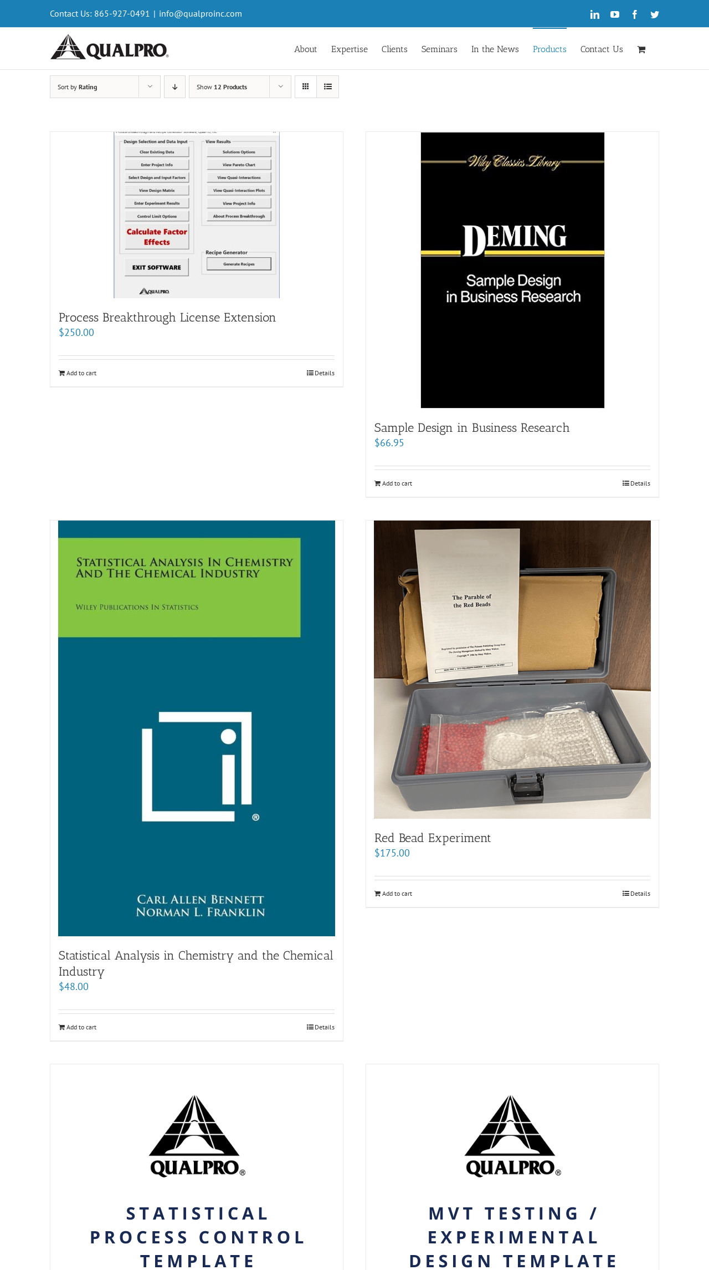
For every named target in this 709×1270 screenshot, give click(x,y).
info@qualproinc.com (200, 13)
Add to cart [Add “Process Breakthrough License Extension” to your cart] (81, 373)
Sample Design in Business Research (472, 427)
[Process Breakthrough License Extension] (196, 215)
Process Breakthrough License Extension (167, 317)
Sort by (77, 87)
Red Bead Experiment (432, 837)
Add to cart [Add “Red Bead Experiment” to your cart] (397, 893)
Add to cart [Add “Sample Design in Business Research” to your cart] (397, 483)
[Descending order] (175, 86)
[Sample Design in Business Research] (512, 270)
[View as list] (327, 87)
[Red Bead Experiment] (512, 670)
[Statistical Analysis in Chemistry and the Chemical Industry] (196, 728)
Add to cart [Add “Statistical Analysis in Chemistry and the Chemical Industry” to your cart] (81, 1027)
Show (222, 87)
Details (325, 373)
